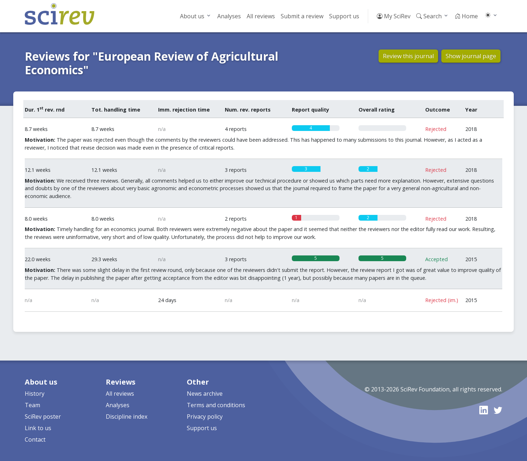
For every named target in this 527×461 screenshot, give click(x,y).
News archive (205, 394)
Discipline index (126, 416)
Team (32, 405)
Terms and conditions (216, 405)
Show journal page (471, 56)
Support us (344, 16)
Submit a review (302, 16)
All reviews (261, 16)
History (34, 394)
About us (192, 16)
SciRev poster (43, 416)
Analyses (229, 16)
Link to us (38, 428)
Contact (35, 439)
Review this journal (408, 56)
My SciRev (393, 16)
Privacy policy (205, 416)
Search (429, 16)
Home (466, 16)
